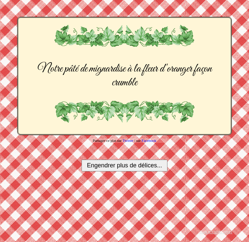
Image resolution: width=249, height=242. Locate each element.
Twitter (128, 140)
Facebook (149, 140)
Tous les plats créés (215, 232)
